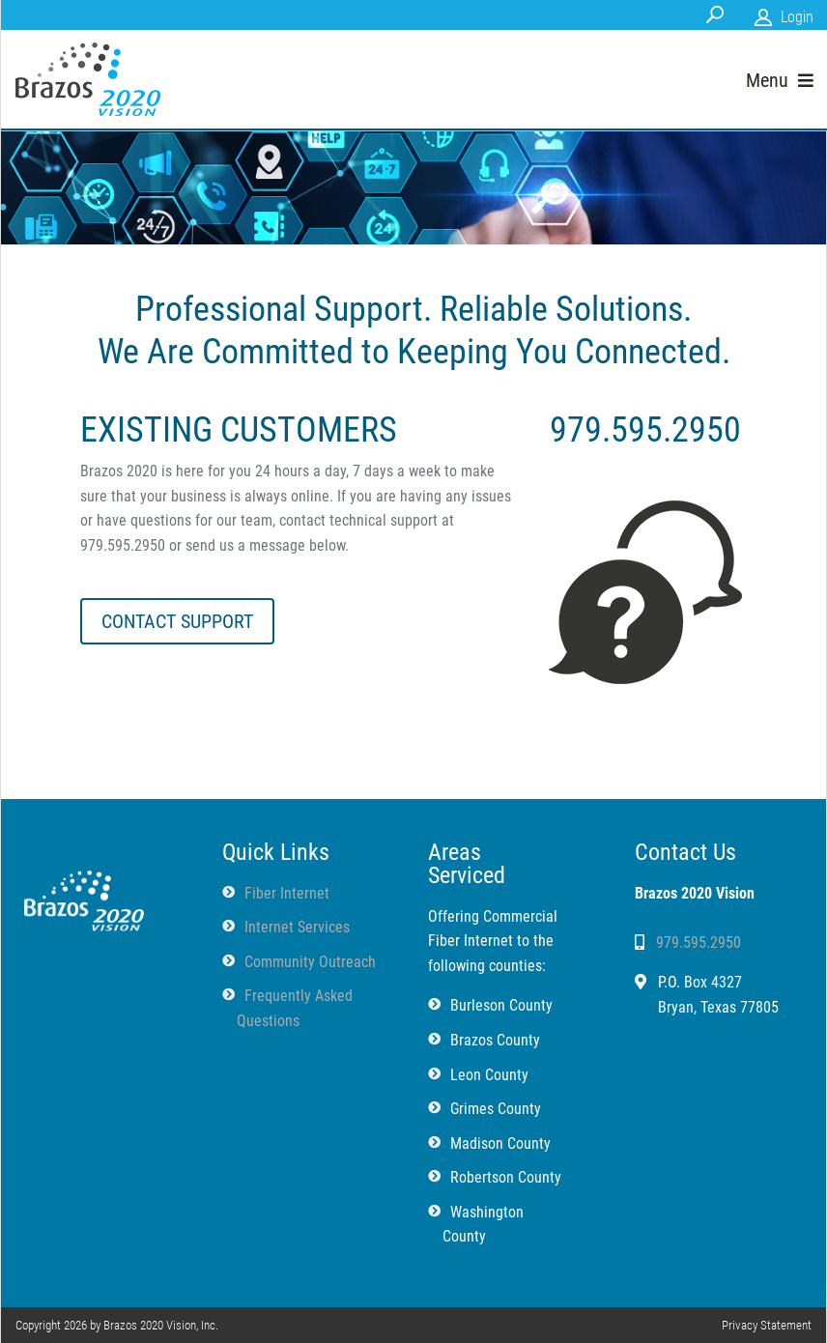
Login (797, 17)
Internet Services (297, 927)
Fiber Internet (286, 893)
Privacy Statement (767, 1325)
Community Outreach (310, 962)
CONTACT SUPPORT (177, 621)
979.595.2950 (698, 942)
